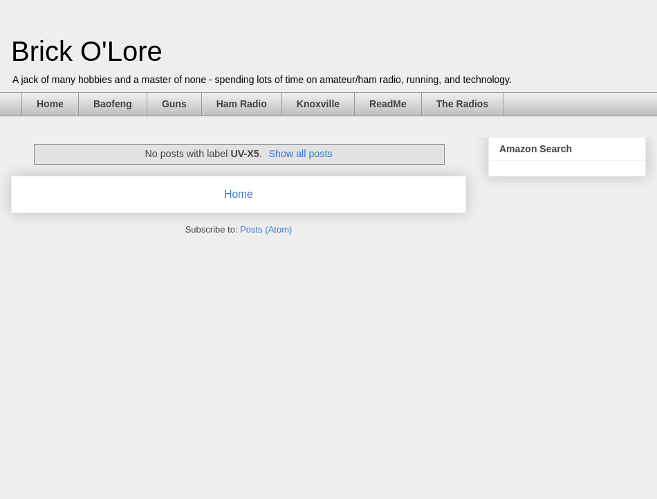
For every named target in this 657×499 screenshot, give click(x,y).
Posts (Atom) (266, 229)
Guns (174, 103)
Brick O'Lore (87, 51)
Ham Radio (241, 103)
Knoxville (318, 103)
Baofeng (112, 103)
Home (50, 103)
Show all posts (300, 153)
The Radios (462, 103)
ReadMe (388, 103)
